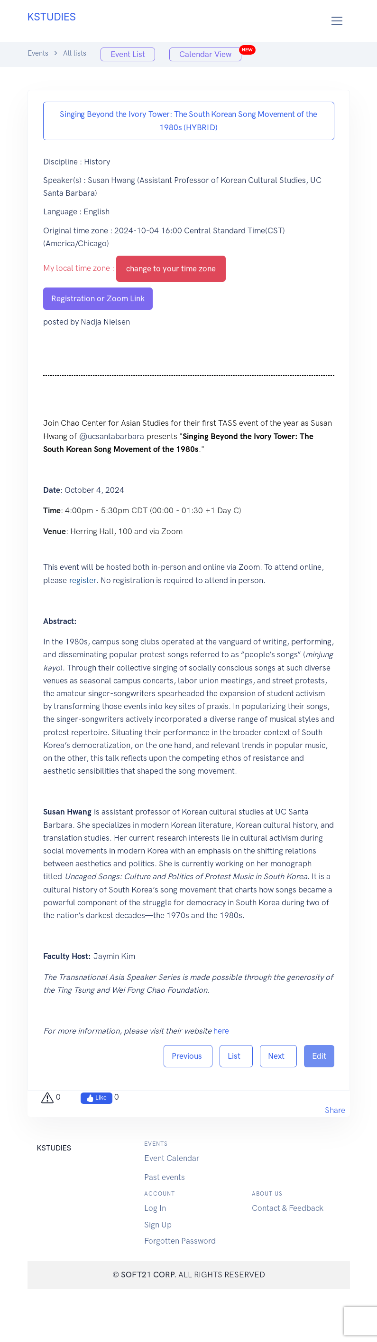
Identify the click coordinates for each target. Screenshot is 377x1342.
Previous (188, 1056)
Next (278, 1056)
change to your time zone (171, 268)
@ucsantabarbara (111, 436)
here (221, 1030)
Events (38, 53)
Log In (155, 1208)
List (236, 1056)
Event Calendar (172, 1158)
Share (335, 1110)
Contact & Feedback (287, 1208)
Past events (164, 1177)
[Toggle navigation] (337, 21)
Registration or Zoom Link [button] (98, 298)
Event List (127, 54)
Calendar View (210, 53)
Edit (319, 1056)
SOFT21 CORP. (148, 1274)
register (82, 580)
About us (267, 1193)
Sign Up (158, 1224)
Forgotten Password (180, 1241)
